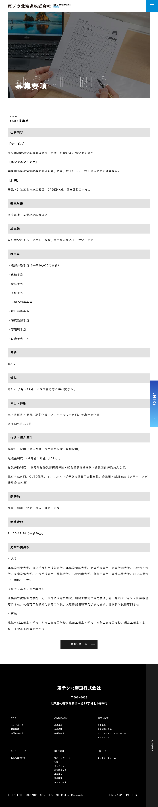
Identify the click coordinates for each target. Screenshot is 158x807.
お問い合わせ (17, 733)
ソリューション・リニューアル (112, 733)
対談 (56, 762)
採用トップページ (62, 758)
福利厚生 (58, 774)
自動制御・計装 (105, 729)
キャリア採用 (60, 782)
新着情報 (15, 729)
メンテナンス (104, 737)
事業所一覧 (59, 733)
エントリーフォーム (107, 758)
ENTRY (154, 405)
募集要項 (58, 778)
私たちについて (18, 758)
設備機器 (102, 725)
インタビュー (60, 766)
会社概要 (58, 729)
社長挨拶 (58, 725)
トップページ (17, 725)
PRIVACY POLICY (123, 795)
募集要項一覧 (83, 644)
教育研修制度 (60, 770)
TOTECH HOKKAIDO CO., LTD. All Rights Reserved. (47, 795)
